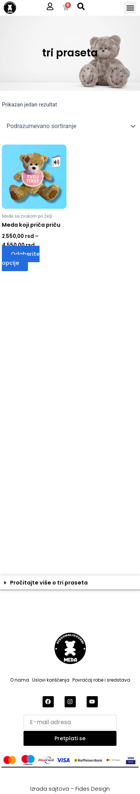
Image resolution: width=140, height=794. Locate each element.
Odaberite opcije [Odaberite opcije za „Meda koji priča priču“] (21, 258)
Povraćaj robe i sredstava (101, 680)
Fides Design (92, 789)
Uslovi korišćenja (50, 680)
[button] (130, 7)
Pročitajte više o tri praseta (49, 582)
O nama (19, 680)
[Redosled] (70, 126)
